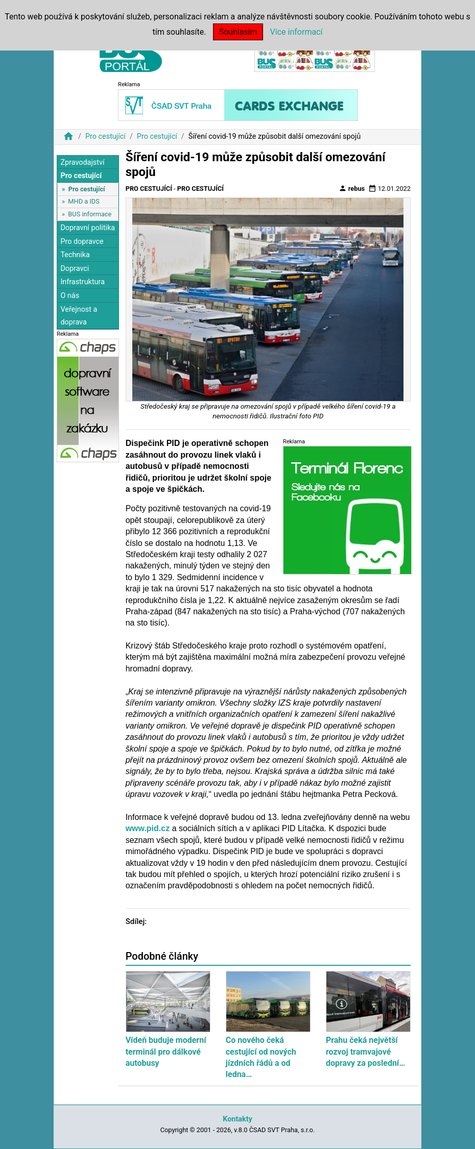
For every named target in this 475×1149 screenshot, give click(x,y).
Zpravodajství (82, 162)
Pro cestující (105, 136)
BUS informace (89, 214)
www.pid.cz (148, 828)
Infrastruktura (82, 282)
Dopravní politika (87, 227)
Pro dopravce (81, 241)
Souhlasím (238, 32)
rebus (352, 188)
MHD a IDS (84, 201)
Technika (75, 255)
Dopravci (74, 268)
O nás (69, 295)
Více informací (296, 32)
